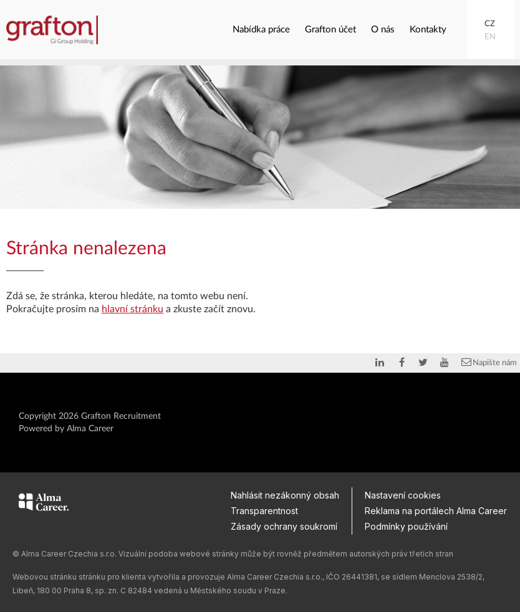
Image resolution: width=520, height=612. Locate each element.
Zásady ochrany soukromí (284, 526)
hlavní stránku (132, 309)
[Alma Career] (43, 504)
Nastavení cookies (403, 495)
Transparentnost (264, 510)
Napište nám (488, 362)
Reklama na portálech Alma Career (436, 510)
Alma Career (90, 428)
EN (490, 37)
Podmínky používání (406, 526)
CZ (489, 24)
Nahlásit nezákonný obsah (285, 495)
